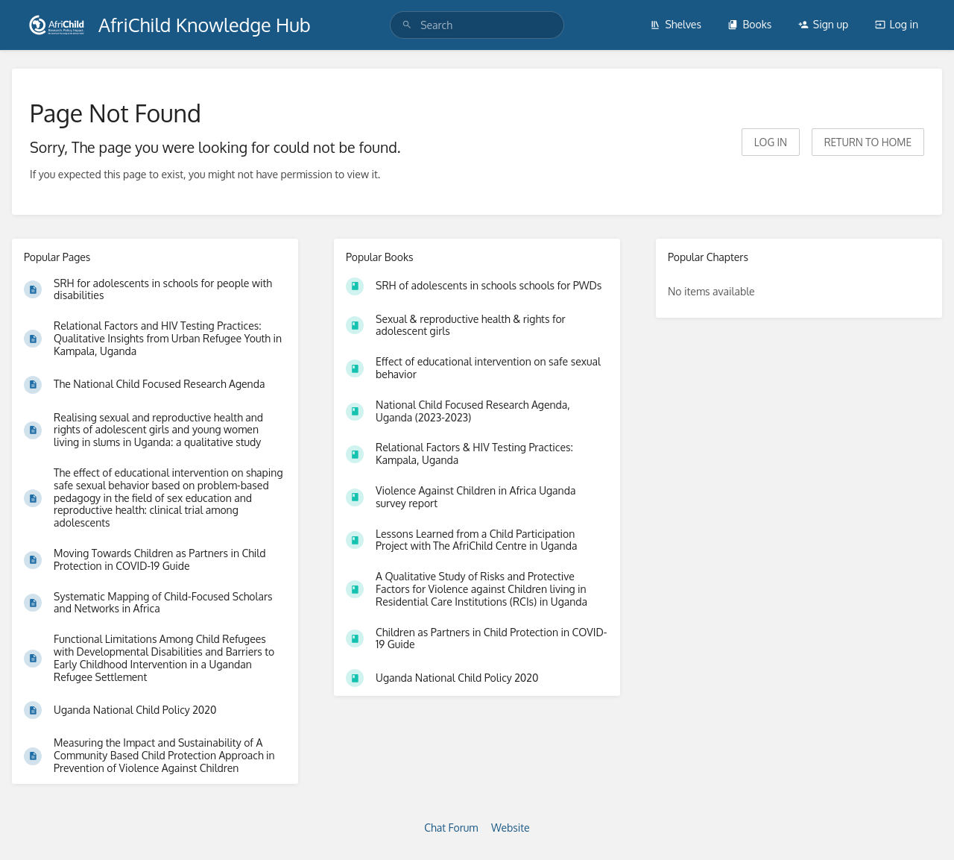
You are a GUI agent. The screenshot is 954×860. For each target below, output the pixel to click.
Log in (896, 24)
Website (510, 827)
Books (749, 24)
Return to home (868, 142)
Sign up (823, 24)
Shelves (675, 24)
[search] (477, 25)
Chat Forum (451, 827)
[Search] (407, 25)
